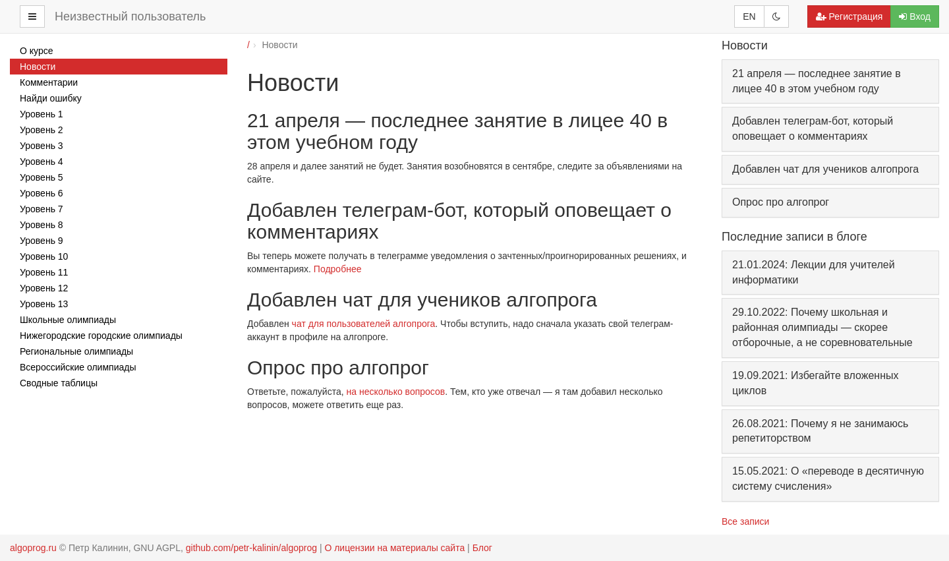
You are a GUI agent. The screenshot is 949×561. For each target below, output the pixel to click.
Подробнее (338, 269)
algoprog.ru (33, 548)
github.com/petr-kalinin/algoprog (251, 548)
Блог (482, 548)
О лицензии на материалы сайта (394, 548)
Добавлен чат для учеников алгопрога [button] (825, 169)
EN (749, 16)
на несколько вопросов (396, 391)
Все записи (745, 521)
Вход (915, 16)
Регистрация (849, 16)
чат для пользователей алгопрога (364, 323)
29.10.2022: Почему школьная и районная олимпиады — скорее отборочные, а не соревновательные (822, 327)
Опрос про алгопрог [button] (780, 202)
